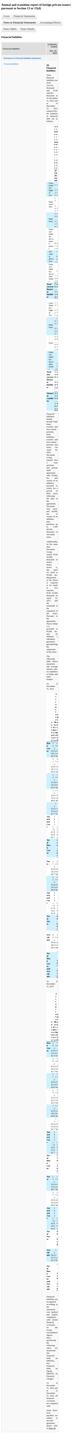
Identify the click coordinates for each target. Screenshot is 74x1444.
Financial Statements (24, 16)
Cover (6, 16)
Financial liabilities (11, 64)
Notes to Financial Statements (19, 22)
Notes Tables (10, 29)
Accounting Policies (50, 22)
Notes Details (28, 29)
